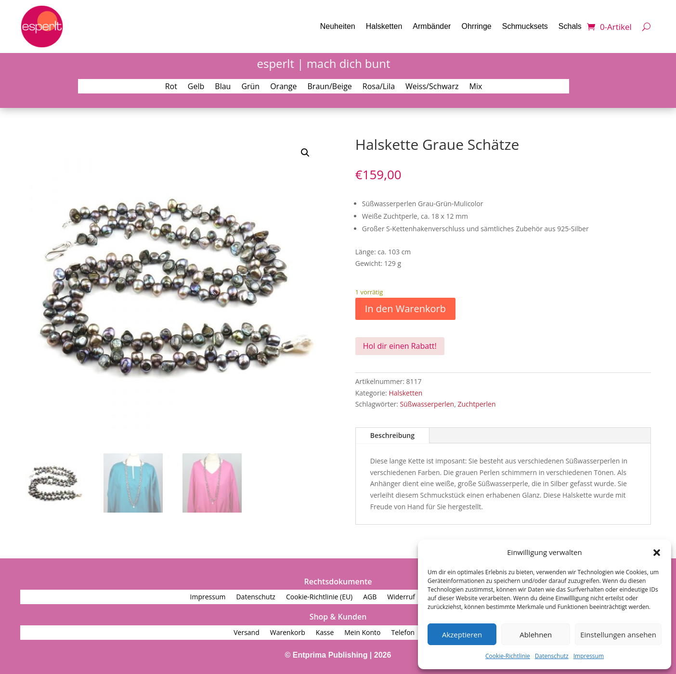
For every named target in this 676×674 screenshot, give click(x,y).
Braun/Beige (330, 87)
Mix (475, 87)
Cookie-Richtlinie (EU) (319, 597)
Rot (171, 87)
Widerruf (401, 597)
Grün (250, 87)
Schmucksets (525, 26)
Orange (283, 87)
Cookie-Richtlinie (507, 656)
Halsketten (384, 26)
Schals (570, 26)
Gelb (196, 87)
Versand (247, 633)
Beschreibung (392, 435)
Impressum (588, 656)
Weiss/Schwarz (432, 87)
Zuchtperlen (476, 404)
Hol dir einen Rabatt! (400, 346)
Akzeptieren (462, 634)
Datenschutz (552, 656)
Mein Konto (362, 633)
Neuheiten (337, 26)
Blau (223, 87)
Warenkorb (287, 633)
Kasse (325, 633)
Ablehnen (536, 634)
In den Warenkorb (405, 308)
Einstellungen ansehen (618, 634)
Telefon (403, 633)
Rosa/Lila (379, 87)
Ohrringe (476, 26)
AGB (370, 597)
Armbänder (432, 26)
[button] (657, 552)
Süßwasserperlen (427, 404)
